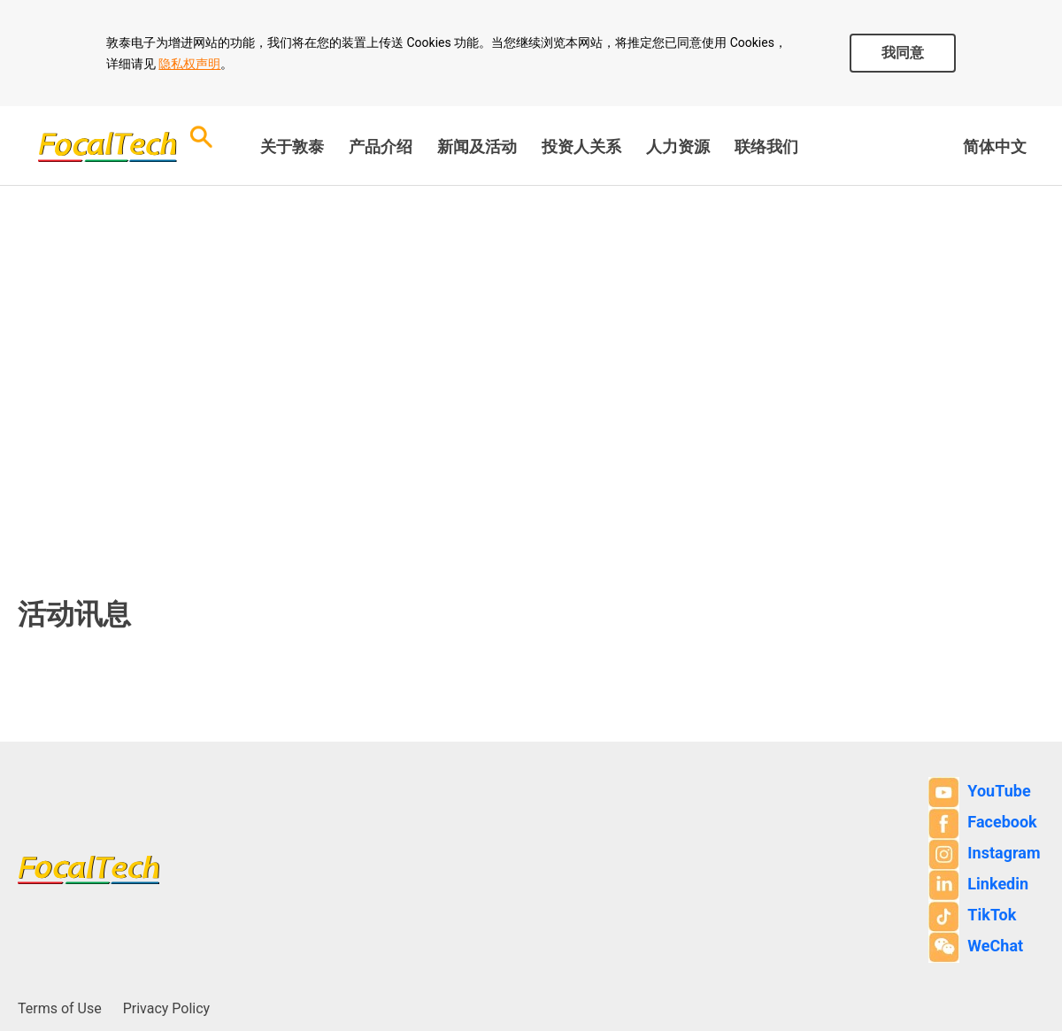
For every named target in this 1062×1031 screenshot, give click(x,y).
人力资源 (678, 146)
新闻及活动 (477, 146)
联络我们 (766, 146)
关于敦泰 (292, 146)
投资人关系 (581, 146)
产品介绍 (380, 146)
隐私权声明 (189, 64)
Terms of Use (60, 1008)
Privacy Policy (167, 1008)
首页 (35, 369)
